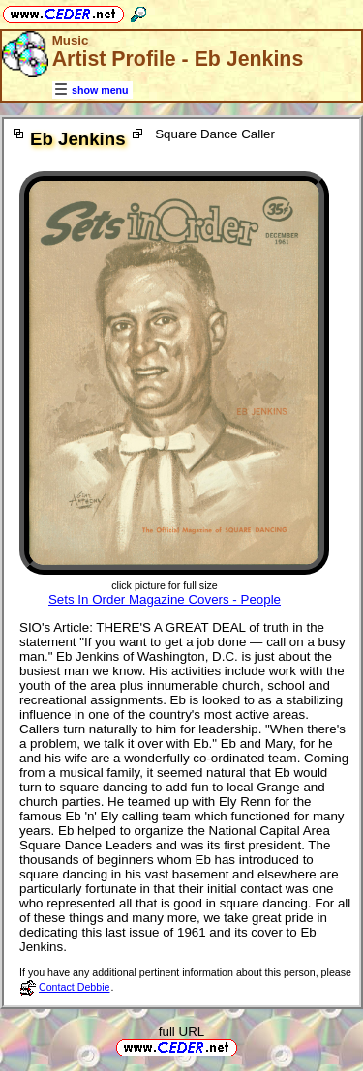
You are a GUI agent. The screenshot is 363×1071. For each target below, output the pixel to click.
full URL (181, 1032)
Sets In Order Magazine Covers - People (164, 599)
